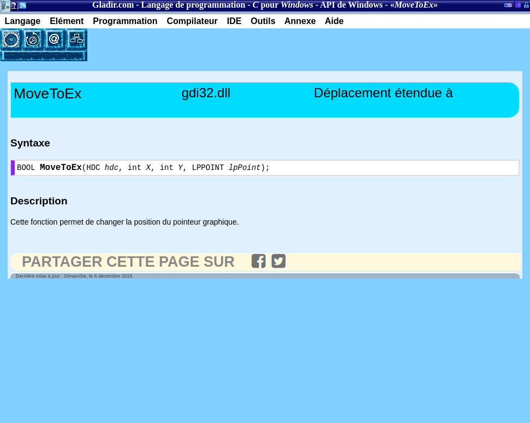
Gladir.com (113, 4)
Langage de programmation (193, 4)
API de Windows (351, 4)
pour (283, 4)
